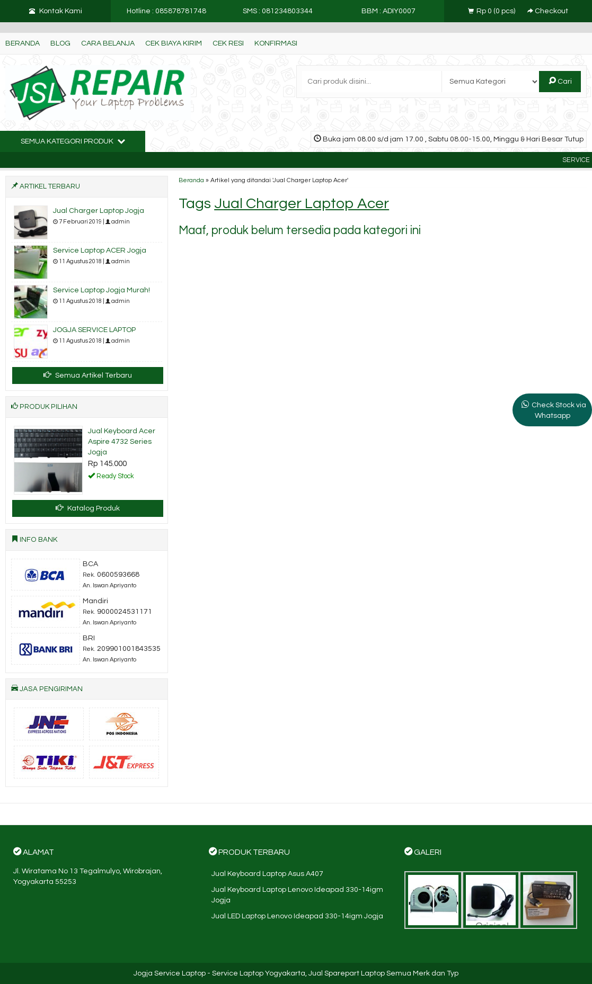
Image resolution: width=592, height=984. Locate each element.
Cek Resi (228, 43)
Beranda (22, 43)
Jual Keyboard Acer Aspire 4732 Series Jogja (121, 441)
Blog (60, 43)
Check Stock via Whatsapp (559, 410)
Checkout (547, 11)
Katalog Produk (88, 508)
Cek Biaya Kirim (173, 43)
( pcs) (492, 11)
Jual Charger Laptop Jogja (98, 210)
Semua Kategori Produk (73, 141)
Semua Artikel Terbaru (87, 375)
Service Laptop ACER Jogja (99, 250)
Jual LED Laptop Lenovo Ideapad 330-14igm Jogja (297, 916)
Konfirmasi (275, 43)
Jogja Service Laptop (170, 973)
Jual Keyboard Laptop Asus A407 (267, 874)
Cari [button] (560, 81)
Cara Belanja (108, 43)
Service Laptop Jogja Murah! (101, 290)
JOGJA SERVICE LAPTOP (94, 330)
